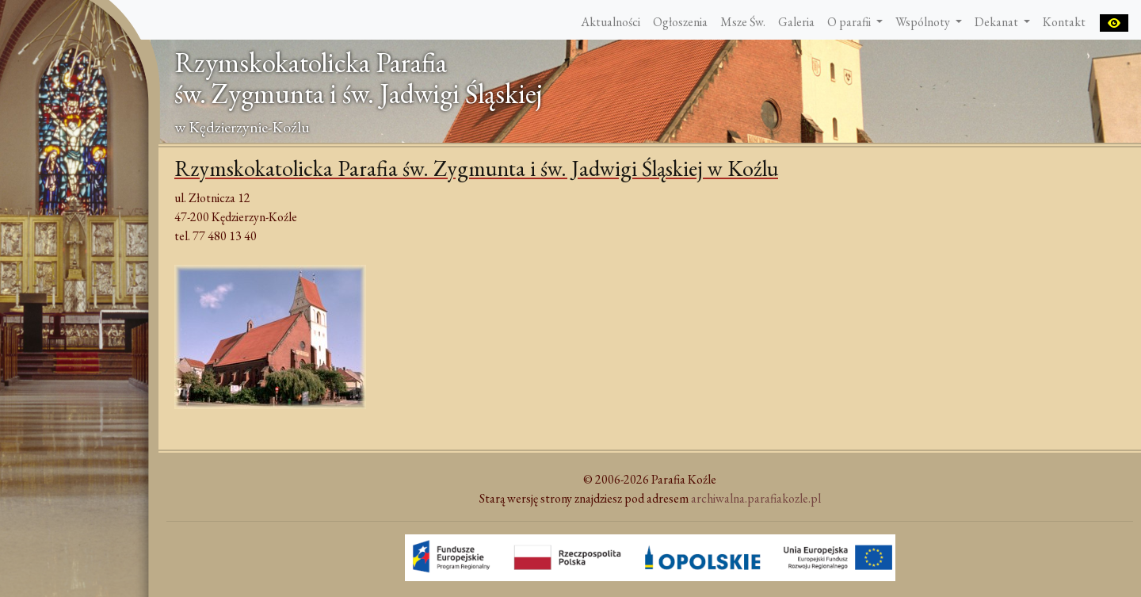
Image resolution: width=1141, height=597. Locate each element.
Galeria (796, 21)
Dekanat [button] (998, 21)
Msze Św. (742, 21)
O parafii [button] (850, 21)
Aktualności (610, 21)
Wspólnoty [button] (923, 21)
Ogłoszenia (680, 21)
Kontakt (1064, 21)
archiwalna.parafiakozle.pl (756, 498)
